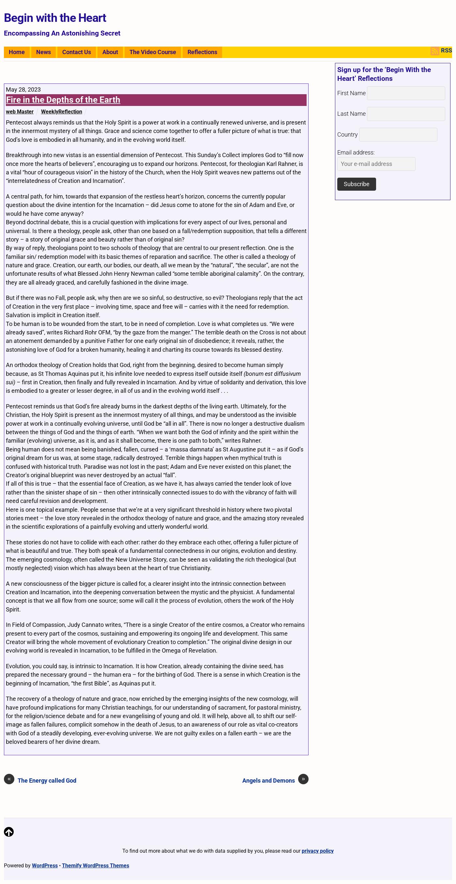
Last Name (351, 113)
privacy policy (318, 851)
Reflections (202, 52)
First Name (351, 93)
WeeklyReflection (61, 112)
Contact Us (76, 52)
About (110, 52)
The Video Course (152, 52)
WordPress (45, 865)
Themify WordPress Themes (95, 865)
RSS (441, 51)
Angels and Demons (275, 780)
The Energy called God (40, 780)
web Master (20, 112)
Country (347, 134)
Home (17, 52)
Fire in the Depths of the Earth (63, 100)
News (43, 52)
